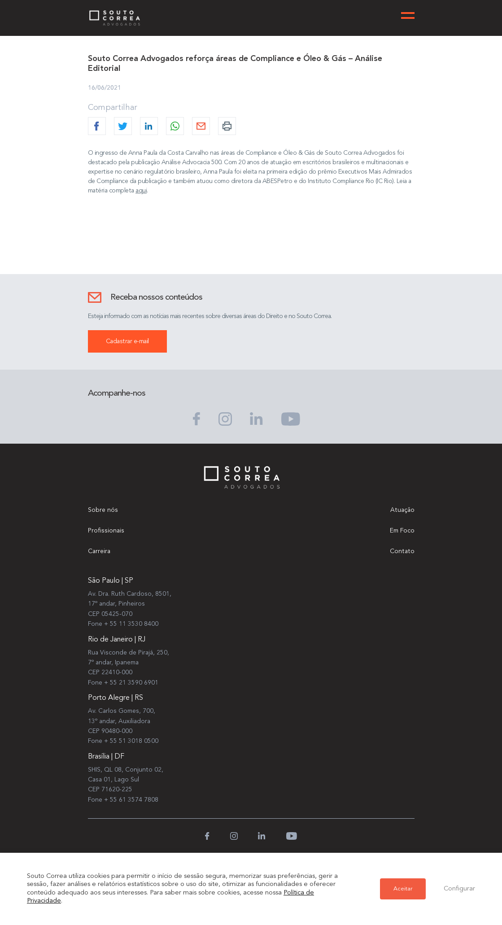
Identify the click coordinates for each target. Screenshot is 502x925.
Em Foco (402, 531)
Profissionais (106, 531)
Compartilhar (112, 108)
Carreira (99, 551)
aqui (141, 191)
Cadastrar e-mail (127, 341)
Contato (402, 551)
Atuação (402, 510)
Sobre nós (103, 510)
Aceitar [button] (402, 889)
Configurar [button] (459, 889)
